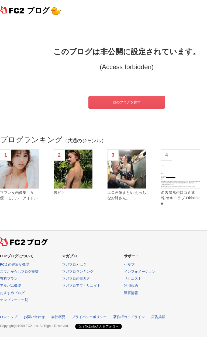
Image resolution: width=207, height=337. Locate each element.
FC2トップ (8, 317)
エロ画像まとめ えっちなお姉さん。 (126, 195)
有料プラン (9, 279)
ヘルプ (129, 264)
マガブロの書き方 (76, 279)
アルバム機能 (10, 286)
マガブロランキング (78, 271)
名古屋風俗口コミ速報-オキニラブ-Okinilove (180, 197)
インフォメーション (140, 271)
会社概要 (58, 317)
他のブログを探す (127, 102)
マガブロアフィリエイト (81, 286)
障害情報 (131, 293)
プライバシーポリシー (89, 317)
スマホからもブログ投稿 (19, 271)
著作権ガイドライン (129, 317)
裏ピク (59, 192)
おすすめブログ (12, 293)
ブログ (38, 10)
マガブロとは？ (74, 264)
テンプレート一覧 (14, 300)
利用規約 (131, 286)
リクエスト (133, 279)
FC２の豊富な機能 (14, 264)
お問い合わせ (34, 317)
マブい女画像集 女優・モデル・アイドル (19, 195)
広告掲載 (158, 317)
